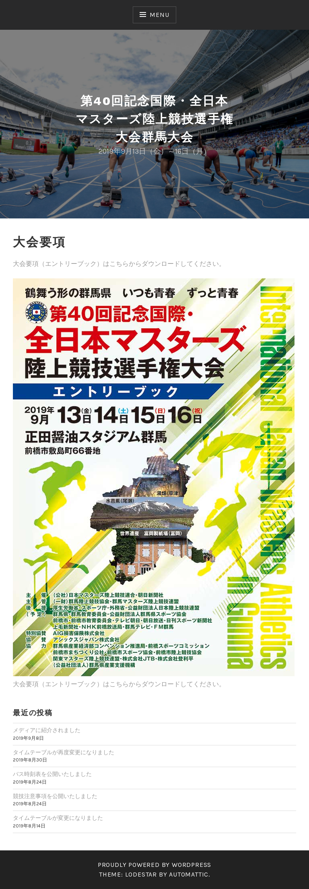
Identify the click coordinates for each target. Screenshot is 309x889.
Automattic (188, 874)
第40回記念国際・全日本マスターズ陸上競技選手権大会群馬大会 (155, 119)
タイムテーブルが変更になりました (58, 818)
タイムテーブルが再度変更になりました (63, 752)
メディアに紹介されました (46, 730)
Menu (159, 15)
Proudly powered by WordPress (154, 864)
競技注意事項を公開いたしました (55, 796)
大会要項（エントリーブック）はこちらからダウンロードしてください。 (119, 264)
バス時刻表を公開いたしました (52, 774)
